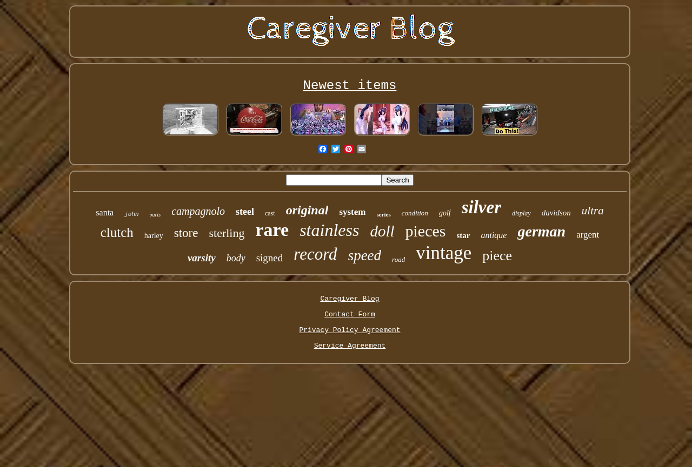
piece (497, 255)
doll (382, 231)
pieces (425, 231)
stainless (329, 230)
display (521, 213)
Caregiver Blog (349, 299)
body (236, 258)
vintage (443, 252)
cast (270, 213)
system (352, 212)
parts (155, 215)
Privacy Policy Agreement (349, 330)
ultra (593, 210)
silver (481, 207)
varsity (202, 257)
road (398, 259)
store (186, 233)
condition (415, 213)
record (315, 254)
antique (494, 235)
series (384, 214)
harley (153, 236)
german (541, 231)
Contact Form (349, 314)
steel (245, 211)
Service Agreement (350, 346)
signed (269, 257)
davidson (556, 212)
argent (587, 234)
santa (105, 212)
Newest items (350, 85)
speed (364, 255)
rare (272, 230)
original (307, 210)
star (463, 235)
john (131, 214)
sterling (226, 233)
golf (445, 213)
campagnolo (198, 211)
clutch (117, 232)
